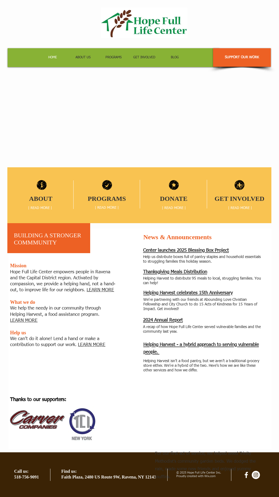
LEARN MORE (100, 290)
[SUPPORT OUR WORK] (242, 57)
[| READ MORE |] (40, 208)
